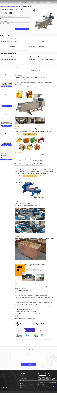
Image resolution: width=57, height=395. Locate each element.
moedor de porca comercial (47, 339)
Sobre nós (36, 2)
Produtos (24, 2)
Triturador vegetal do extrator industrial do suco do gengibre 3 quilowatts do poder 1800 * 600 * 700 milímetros (6, 84)
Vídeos (30, 2)
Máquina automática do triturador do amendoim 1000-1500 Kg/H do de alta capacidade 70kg (6, 123)
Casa (20, 2)
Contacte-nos (42, 2)
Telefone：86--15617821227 (5, 376)
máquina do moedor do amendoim (36, 339)
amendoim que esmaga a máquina (24, 339)
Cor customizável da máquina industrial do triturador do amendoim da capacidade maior (6, 104)
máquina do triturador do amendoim (12, 6)
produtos (5, 6)
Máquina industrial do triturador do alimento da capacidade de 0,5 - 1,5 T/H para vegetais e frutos (7, 143)
